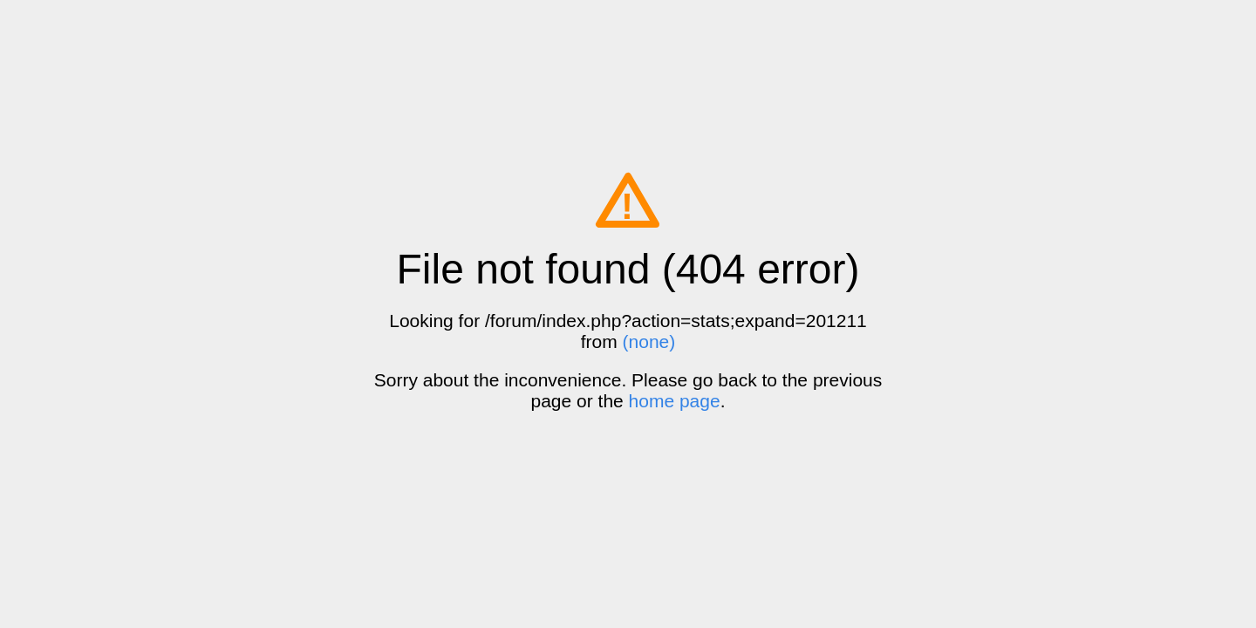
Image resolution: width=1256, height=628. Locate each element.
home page (674, 401)
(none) (649, 341)
